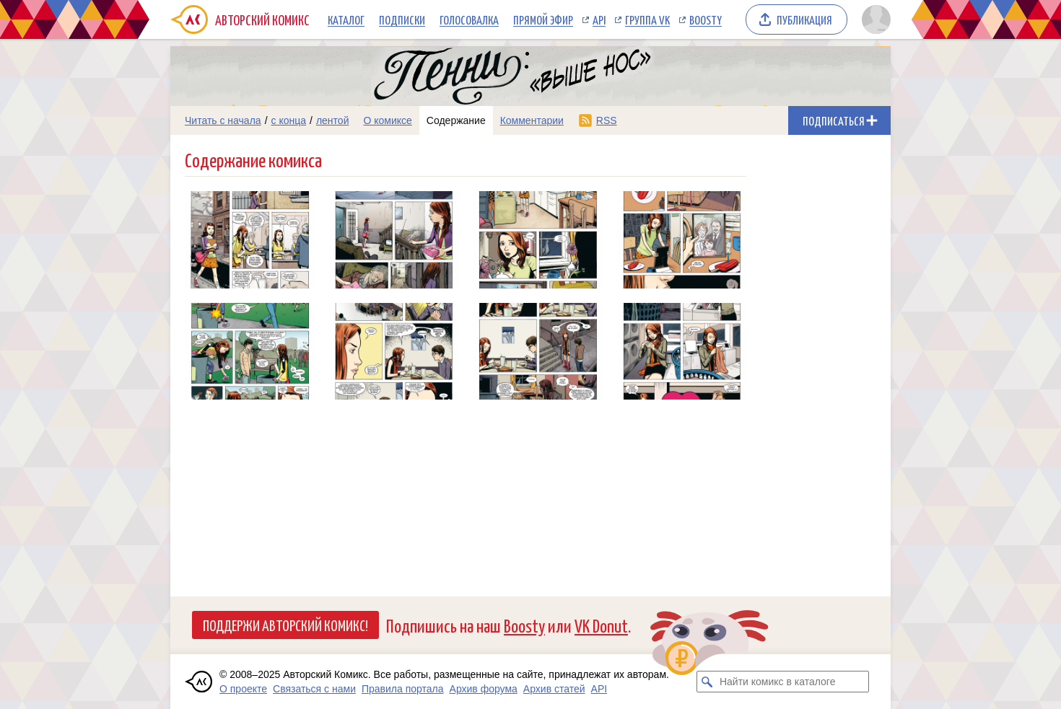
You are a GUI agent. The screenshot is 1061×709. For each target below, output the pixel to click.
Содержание (456, 120)
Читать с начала (223, 120)
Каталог (346, 19)
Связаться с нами (314, 689)
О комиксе (387, 120)
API (599, 19)
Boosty (705, 19)
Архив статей (554, 689)
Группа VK (647, 19)
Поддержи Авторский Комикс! (285, 624)
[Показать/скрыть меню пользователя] (874, 19)
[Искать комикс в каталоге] (707, 681)
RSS (606, 120)
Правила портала (403, 689)
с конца (289, 120)
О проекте (243, 689)
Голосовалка (469, 19)
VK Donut (601, 625)
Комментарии (532, 120)
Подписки (402, 19)
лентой (332, 120)
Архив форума (484, 689)
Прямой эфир (543, 19)
